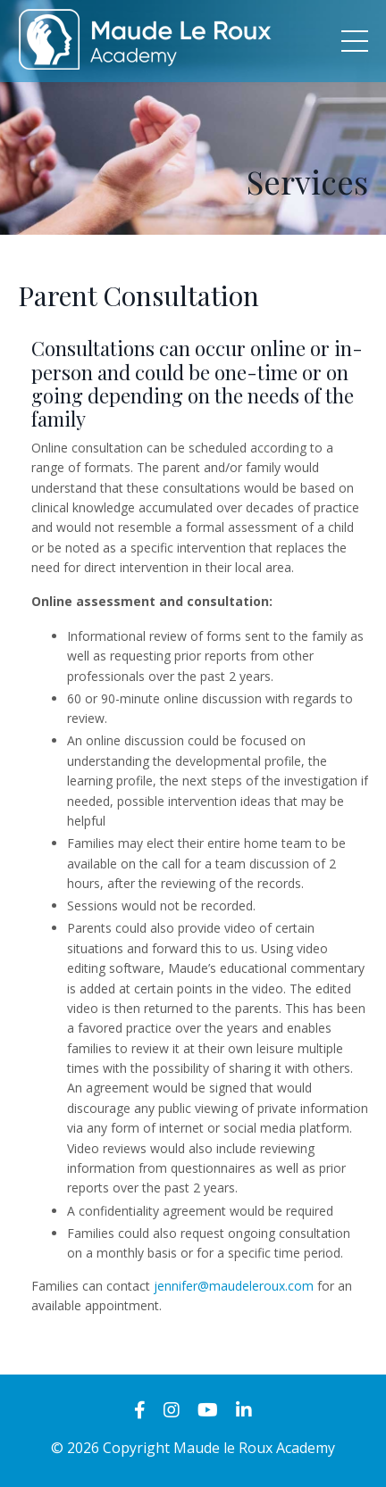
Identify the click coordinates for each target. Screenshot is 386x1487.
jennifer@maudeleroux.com (234, 1285)
